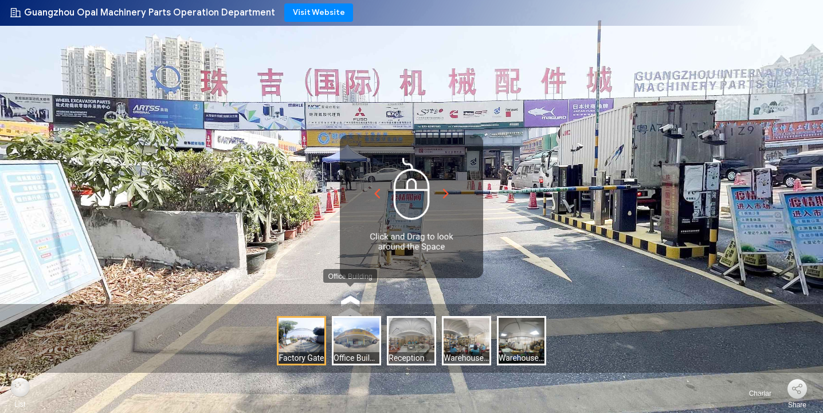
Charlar (753, 393)
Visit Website (319, 12)
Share (797, 405)
